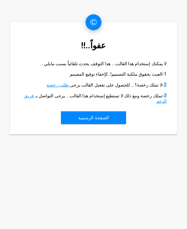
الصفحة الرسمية (93, 117)
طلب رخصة (58, 84)
